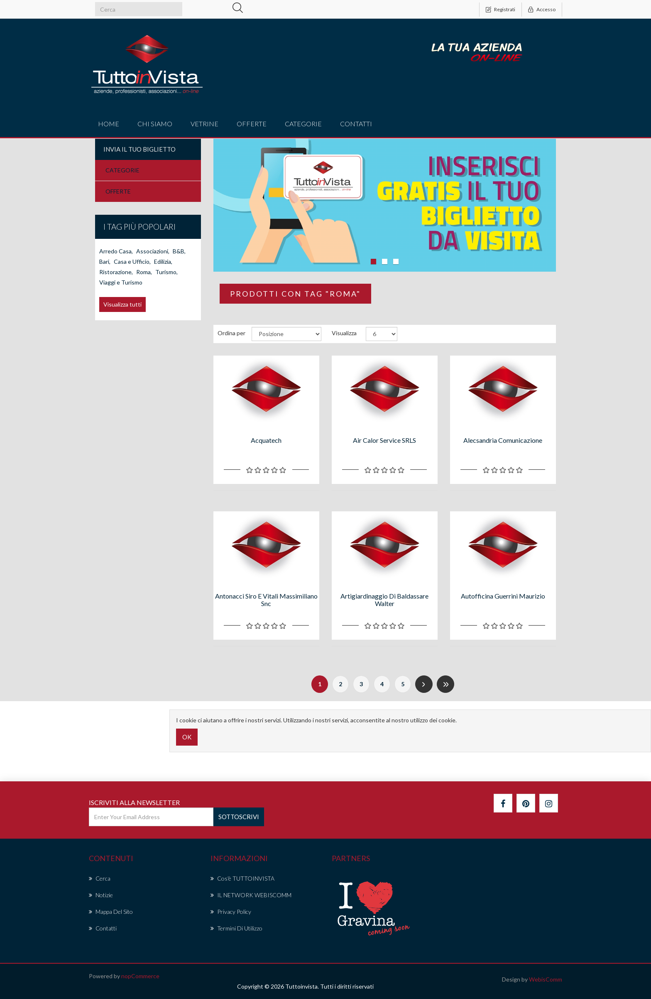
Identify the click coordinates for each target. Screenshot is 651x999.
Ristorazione (116, 346)
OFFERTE (118, 191)
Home (108, 124)
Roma (144, 346)
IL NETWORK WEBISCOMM (250, 894)
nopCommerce (140, 975)
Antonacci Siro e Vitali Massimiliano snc (266, 599)
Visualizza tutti (122, 379)
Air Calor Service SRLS (384, 440)
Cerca (99, 878)
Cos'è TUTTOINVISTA (242, 878)
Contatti (356, 124)
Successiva (424, 684)
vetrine (204, 124)
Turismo (166, 346)
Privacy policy (230, 911)
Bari (104, 336)
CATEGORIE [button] (303, 124)
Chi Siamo (154, 124)
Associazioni (152, 325)
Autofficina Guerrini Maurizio (503, 596)
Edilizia (163, 336)
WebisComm (545, 979)
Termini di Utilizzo (236, 928)
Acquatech (266, 440)
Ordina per (231, 332)
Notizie (101, 894)
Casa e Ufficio (132, 336)
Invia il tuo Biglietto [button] (139, 149)
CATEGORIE (122, 170)
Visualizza (344, 332)
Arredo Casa (116, 325)
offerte (252, 124)
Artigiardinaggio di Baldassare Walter (384, 599)
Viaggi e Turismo (120, 357)
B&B (179, 325)
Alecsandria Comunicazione (502, 440)
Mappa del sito (111, 911)
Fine (445, 684)
